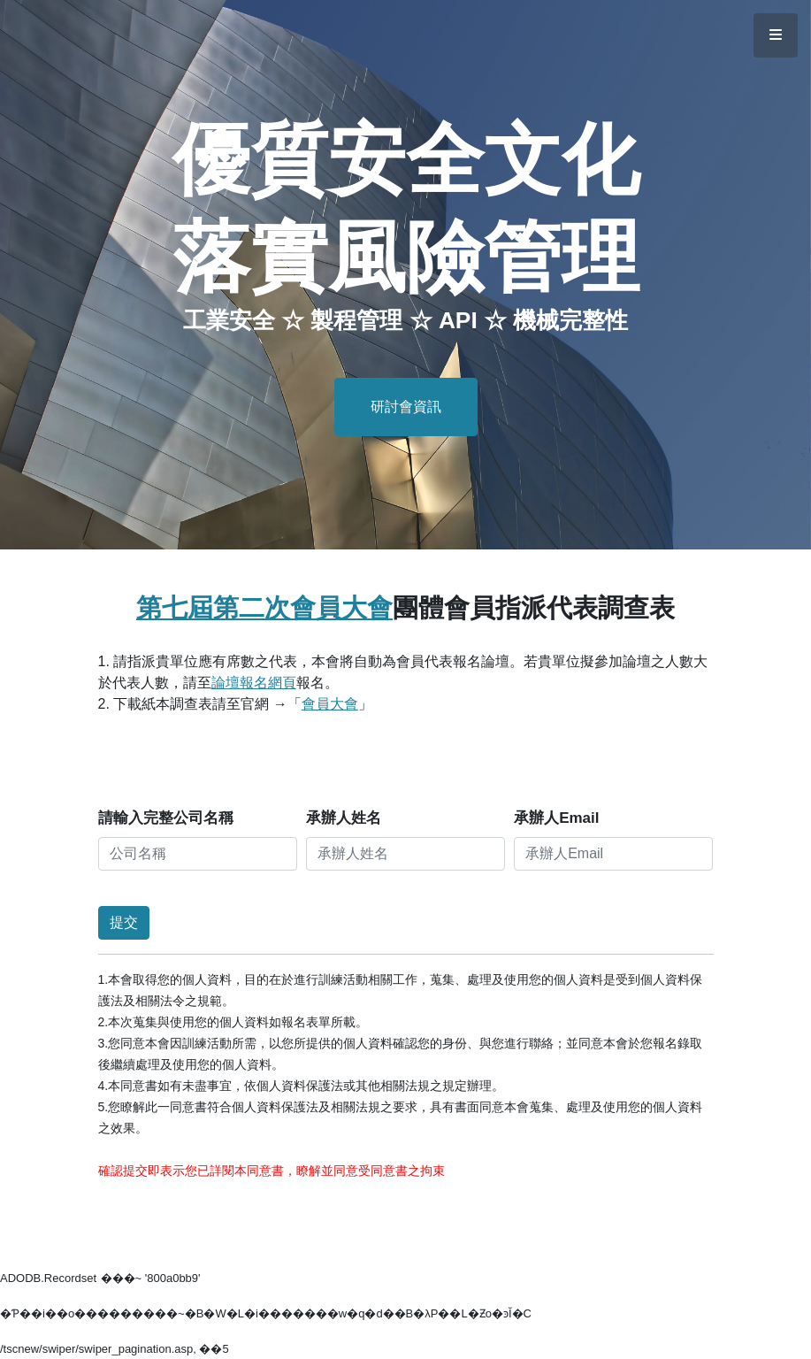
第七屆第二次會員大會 (264, 607)
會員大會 (330, 703)
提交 (124, 922)
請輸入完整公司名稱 (165, 818)
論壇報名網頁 (253, 682)
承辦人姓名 (343, 818)
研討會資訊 (406, 406)
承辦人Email (556, 818)
